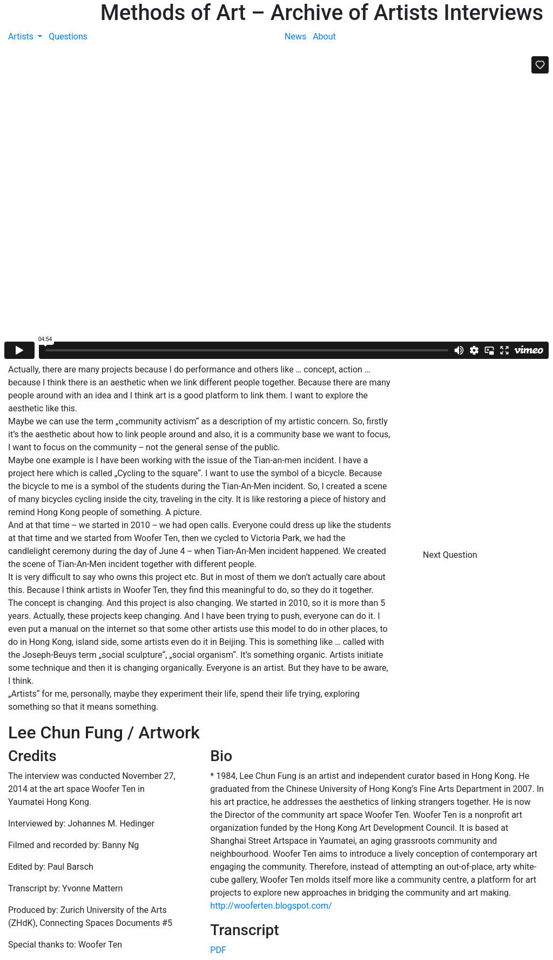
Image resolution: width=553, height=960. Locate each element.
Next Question (451, 555)
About (324, 36)
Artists (22, 36)
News (295, 36)
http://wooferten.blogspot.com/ (271, 906)
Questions (68, 36)
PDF (218, 950)
